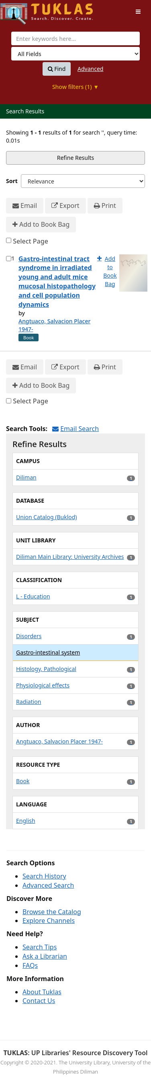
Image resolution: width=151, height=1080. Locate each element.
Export (65, 205)
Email (24, 205)
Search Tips (39, 947)
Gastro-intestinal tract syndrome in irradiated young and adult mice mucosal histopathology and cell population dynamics (57, 281)
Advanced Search (48, 885)
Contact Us (38, 1000)
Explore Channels (48, 920)
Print (105, 205)
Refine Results (75, 157)
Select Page (30, 241)
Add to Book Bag (40, 224)
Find (57, 69)
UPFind (20, 10)
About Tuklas (41, 991)
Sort (12, 181)
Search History (44, 876)
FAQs (30, 965)
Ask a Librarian (44, 956)
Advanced (90, 69)
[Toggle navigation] (138, 12)
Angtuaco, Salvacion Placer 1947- (54, 325)
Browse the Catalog (51, 911)
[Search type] (75, 53)
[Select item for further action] (8, 258)
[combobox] (75, 38)
